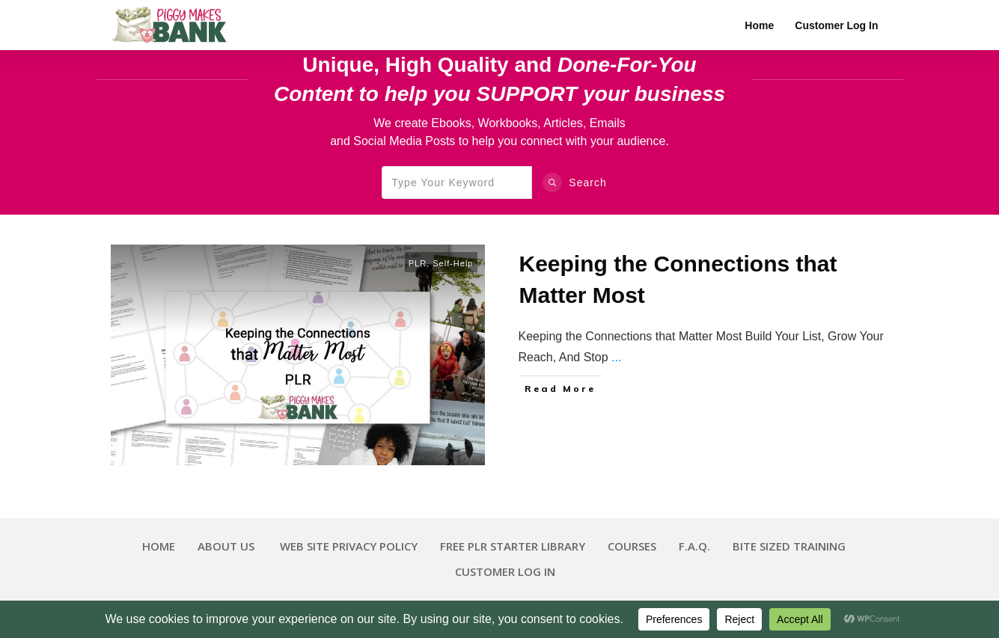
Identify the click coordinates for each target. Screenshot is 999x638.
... (616, 357)
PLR (418, 263)
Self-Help (453, 263)
